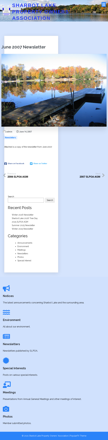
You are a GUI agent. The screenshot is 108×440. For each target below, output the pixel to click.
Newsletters (10, 137)
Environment (23, 246)
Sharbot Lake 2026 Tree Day (25, 218)
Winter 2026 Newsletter (22, 215)
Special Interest (24, 260)
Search (11, 196)
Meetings (21, 250)
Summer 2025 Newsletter (23, 225)
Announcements (24, 243)
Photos (20, 257)
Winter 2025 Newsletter (22, 229)
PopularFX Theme (78, 436)
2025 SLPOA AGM (20, 222)
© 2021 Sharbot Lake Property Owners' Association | (46, 436)
